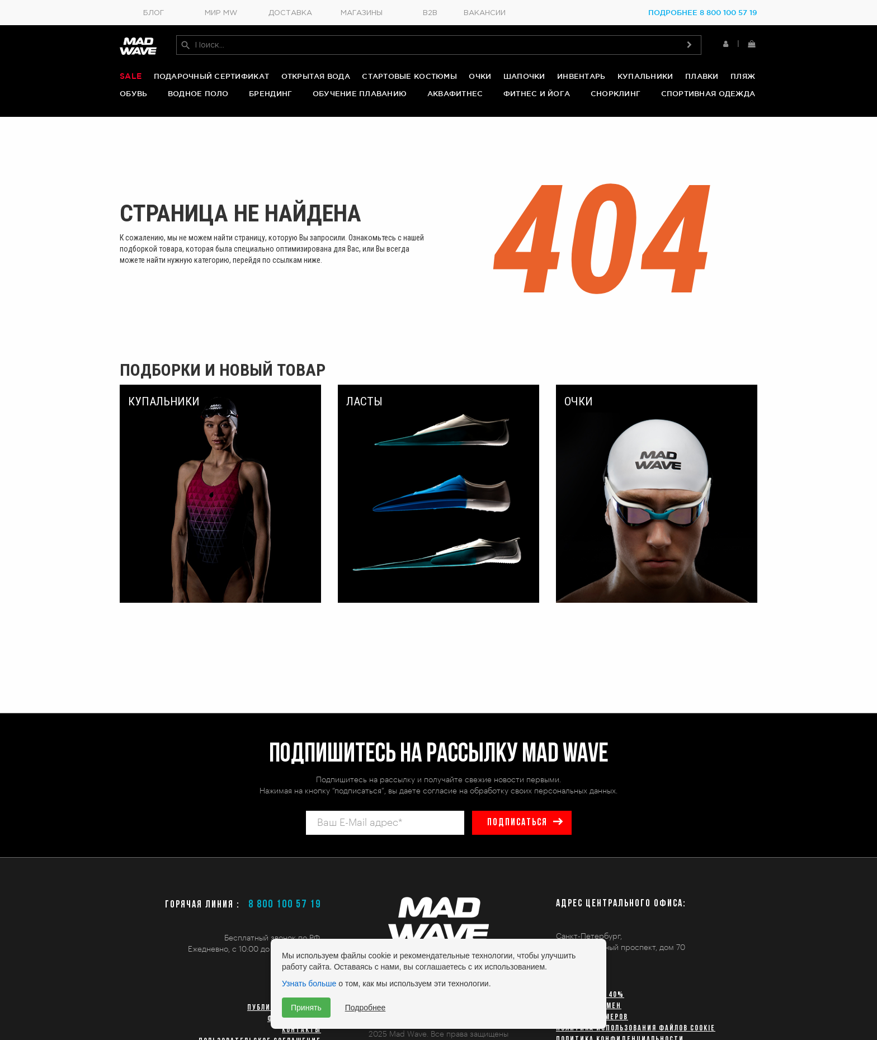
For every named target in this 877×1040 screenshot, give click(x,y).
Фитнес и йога (536, 93)
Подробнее (365, 1007)
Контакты (301, 1030)
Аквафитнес (455, 93)
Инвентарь (581, 76)
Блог (153, 13)
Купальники (645, 76)
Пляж (742, 76)
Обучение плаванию (360, 93)
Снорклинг (615, 93)
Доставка (290, 13)
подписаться (517, 822)
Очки (480, 76)
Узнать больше (309, 983)
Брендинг (270, 93)
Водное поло (198, 93)
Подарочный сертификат (211, 76)
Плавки (702, 76)
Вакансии (485, 13)
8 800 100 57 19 (284, 904)
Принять (306, 1007)
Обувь (133, 93)
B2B (430, 13)
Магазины (362, 13)
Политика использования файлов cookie (635, 1028)
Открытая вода (315, 76)
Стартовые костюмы (409, 76)
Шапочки (524, 76)
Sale (131, 76)
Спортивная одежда (708, 93)
